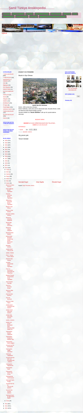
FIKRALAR (6, 94)
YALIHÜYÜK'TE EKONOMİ (10, 346)
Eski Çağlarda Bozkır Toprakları (9, 190)
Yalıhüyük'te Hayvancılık (9, 364)
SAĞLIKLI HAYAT (7, 109)
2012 (6, 403)
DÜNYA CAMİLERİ (18, 14)
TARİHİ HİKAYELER (8, 111)
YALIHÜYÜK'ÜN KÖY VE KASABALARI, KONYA (10, 360)
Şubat (8, 183)
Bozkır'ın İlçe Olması (9, 207)
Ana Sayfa (6, 14)
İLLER (75, 14)
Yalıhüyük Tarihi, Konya (10, 380)
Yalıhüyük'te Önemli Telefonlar (9, 333)
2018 (6, 156)
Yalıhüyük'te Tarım (9, 368)
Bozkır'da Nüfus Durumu (10, 185)
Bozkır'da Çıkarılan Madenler (9, 219)
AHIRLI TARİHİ (10, 253)
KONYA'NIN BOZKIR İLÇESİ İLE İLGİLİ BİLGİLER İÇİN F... (9, 240)
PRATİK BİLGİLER (21, 16)
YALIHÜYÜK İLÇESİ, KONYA (9, 391)
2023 (6, 145)
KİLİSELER (6, 103)
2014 (6, 165)
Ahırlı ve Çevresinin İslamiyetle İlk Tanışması (10, 271)
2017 (6, 158)
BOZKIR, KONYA (8, 246)
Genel (4, 96)
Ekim (7, 171)
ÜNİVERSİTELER (8, 16)
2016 (6, 161)
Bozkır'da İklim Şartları (9, 233)
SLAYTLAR (33, 16)
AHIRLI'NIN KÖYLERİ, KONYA (9, 316)
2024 (6, 142)
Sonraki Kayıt (23, 182)
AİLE (4, 83)
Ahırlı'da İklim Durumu (9, 294)
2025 (6, 140)
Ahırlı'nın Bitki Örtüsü (9, 291)
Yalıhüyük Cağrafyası (9, 354)
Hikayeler (5, 99)
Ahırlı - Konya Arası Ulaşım (10, 255)
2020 (6, 151)
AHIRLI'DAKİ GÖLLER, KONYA (9, 311)
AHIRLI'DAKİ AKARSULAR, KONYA (10, 306)
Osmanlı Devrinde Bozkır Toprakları (9, 196)
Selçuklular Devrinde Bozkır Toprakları (9, 202)
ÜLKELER (29, 14)
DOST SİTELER (55, 14)
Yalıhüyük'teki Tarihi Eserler (10, 377)
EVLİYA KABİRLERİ (8, 91)
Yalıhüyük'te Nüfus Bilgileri (10, 342)
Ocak (7, 400)
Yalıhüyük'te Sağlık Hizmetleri (9, 350)
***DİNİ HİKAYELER (8, 74)
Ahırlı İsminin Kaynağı (9, 282)
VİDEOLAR (66, 14)
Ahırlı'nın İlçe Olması (9, 259)
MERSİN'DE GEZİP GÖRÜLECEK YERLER (52, 16)
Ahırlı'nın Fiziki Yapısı (9, 302)
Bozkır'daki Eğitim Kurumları (9, 224)
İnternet (5, 118)
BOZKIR (25, 132)
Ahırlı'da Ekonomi (9, 298)
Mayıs (8, 176)
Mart (7, 181)
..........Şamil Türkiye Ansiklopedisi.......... (27, 8)
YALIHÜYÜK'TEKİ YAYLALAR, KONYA (10, 386)
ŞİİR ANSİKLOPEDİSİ (41, 14)
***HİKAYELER (7, 77)
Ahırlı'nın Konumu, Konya (9, 287)
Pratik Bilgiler (6, 107)
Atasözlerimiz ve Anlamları (7, 80)
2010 (6, 408)
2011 (6, 406)
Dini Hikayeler (6, 87)
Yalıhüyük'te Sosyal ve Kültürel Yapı (10, 338)
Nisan (8, 178)
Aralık (8, 169)
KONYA (30, 132)
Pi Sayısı (5, 105)
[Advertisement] (16, 53)
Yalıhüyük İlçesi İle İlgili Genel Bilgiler (10, 397)
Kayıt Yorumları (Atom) (28, 185)
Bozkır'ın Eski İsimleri (9, 211)
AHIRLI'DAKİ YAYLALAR (9, 250)
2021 (6, 149)
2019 (6, 154)
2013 (6, 167)
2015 (6, 163)
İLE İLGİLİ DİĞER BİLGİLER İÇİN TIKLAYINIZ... (40, 123)
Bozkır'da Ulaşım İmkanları (9, 229)
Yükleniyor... (6, 125)
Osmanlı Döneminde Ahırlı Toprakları (9, 264)
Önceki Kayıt (56, 182)
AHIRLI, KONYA (10, 320)
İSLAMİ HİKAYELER (8, 114)
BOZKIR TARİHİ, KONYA (10, 214)
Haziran (8, 174)
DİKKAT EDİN (6, 89)
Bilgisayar (5, 85)
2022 (6, 147)
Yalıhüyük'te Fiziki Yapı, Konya (9, 373)
